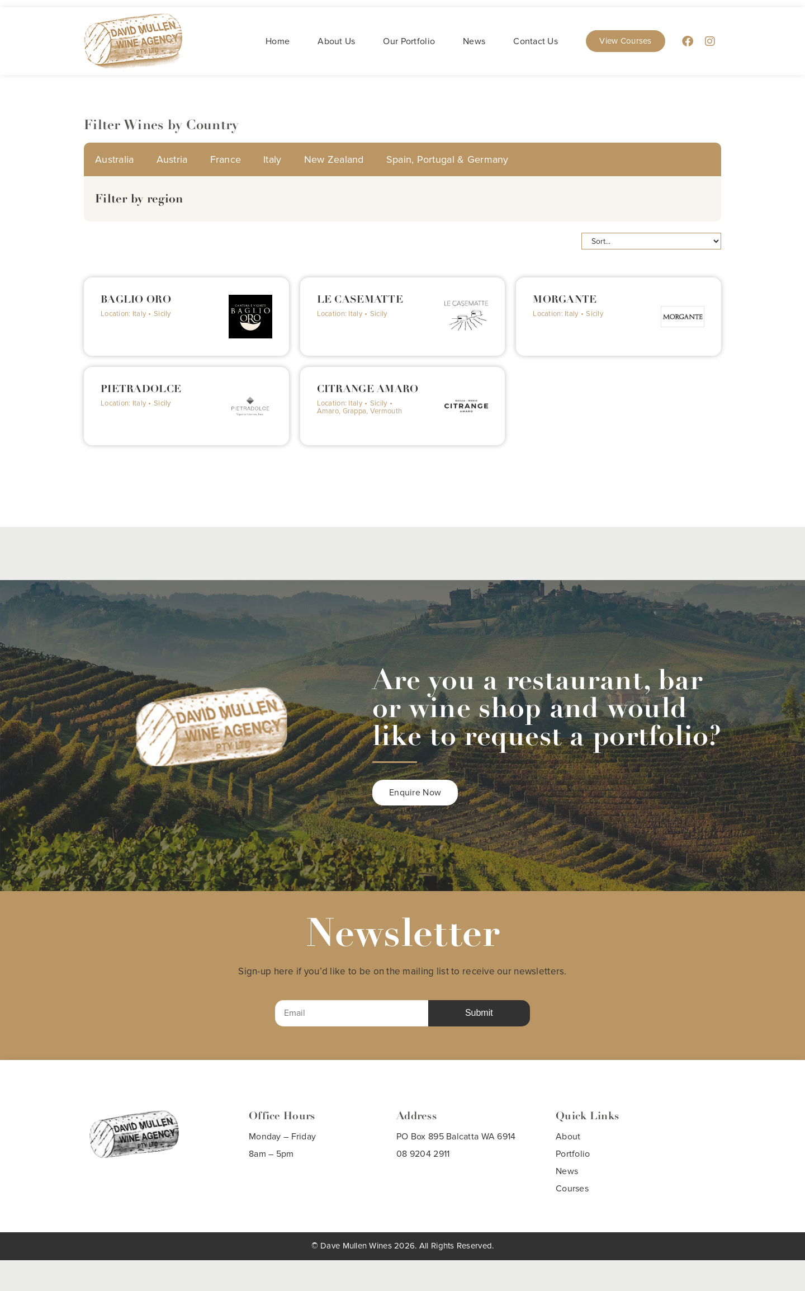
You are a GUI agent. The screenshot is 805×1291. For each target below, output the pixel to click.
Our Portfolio (409, 41)
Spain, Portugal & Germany (447, 159)
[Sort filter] (651, 241)
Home (278, 41)
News (474, 41)
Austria (172, 159)
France (226, 159)
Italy (272, 159)
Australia (114, 159)
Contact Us (535, 41)
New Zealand (334, 159)
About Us (336, 41)
